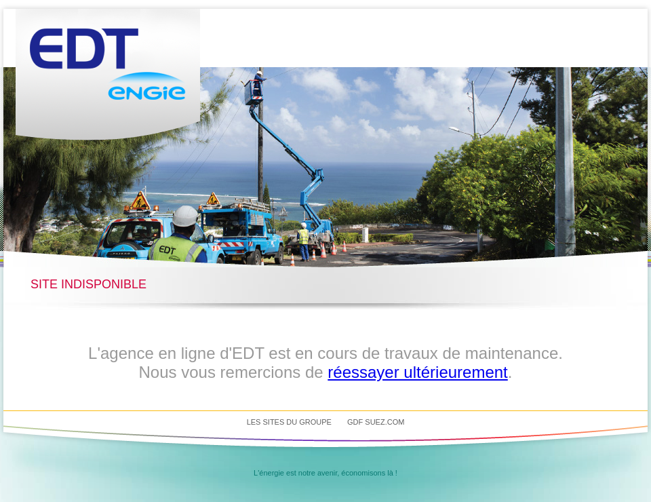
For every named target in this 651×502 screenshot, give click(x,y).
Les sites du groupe (289, 422)
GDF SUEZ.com (375, 422)
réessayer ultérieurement (417, 372)
